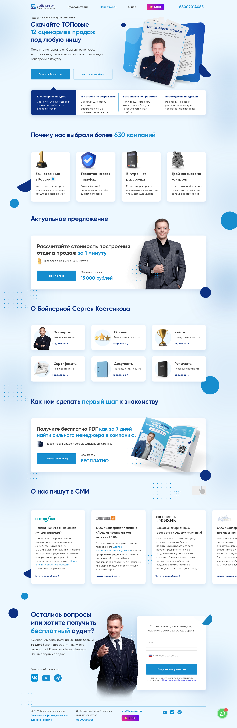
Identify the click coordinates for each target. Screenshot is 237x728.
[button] (50, 74)
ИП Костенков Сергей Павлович (94, 711)
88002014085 (85, 719)
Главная (35, 18)
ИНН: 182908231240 (86, 715)
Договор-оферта (41, 719)
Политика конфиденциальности (49, 715)
